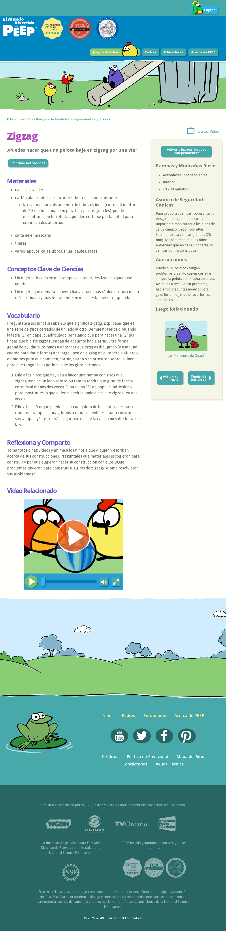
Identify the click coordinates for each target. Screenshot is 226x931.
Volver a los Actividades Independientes (186, 151)
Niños (107, 715)
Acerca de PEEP (203, 52)
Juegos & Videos (115, 52)
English (202, 10)
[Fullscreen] (116, 582)
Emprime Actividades (28, 163)
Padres (150, 52)
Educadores (173, 52)
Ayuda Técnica (170, 764)
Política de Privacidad (147, 756)
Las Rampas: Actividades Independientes (62, 119)
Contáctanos (134, 764)
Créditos (110, 756)
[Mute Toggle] (103, 582)
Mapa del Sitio (190, 756)
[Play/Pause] (31, 581)
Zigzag (105, 119)
